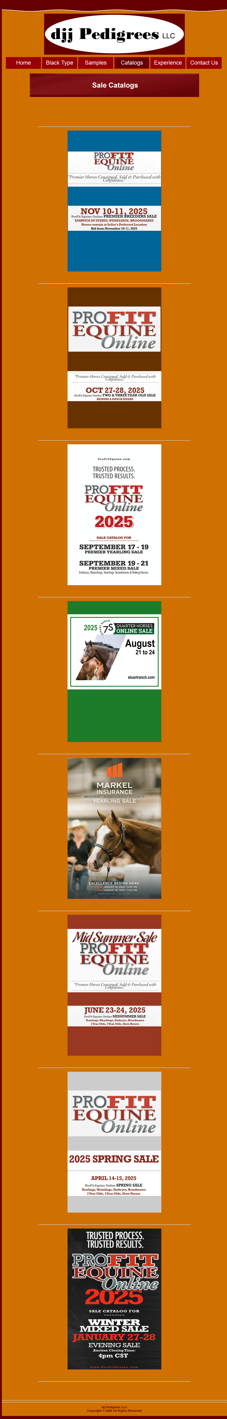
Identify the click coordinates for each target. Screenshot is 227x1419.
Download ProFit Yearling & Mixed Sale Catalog (114, 591)
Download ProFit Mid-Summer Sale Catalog (114, 1061)
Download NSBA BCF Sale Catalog (114, 905)
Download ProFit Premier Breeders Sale (107, 277)
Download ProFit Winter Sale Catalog (114, 1375)
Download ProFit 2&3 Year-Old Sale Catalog (114, 434)
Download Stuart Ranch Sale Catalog (114, 748)
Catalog (148, 277)
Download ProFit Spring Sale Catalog (114, 1218)
